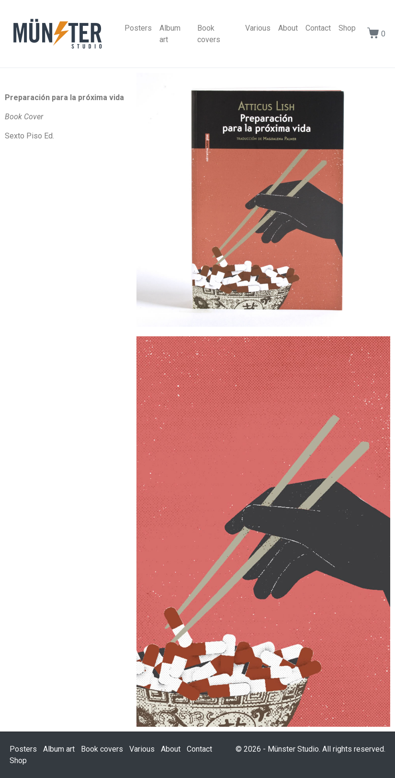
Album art (170, 33)
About (288, 28)
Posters (138, 28)
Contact (318, 28)
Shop (347, 28)
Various (258, 28)
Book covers (208, 33)
